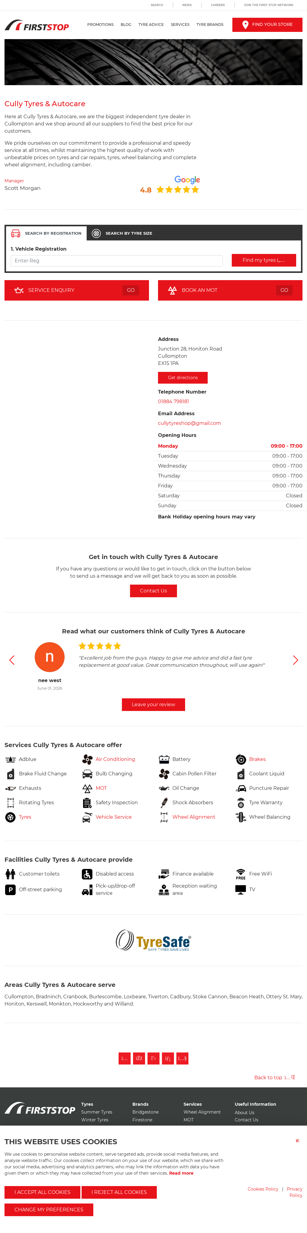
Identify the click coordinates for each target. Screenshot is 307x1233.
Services (180, 24)
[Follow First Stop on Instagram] (125, 1058)
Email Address (176, 413)
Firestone (142, 1120)
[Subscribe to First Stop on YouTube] (182, 1058)
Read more (181, 1173)
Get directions (183, 377)
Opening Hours (177, 435)
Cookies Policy (263, 1189)
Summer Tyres (96, 1112)
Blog (126, 24)
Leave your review (153, 704)
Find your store (267, 24)
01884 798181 (173, 401)
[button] (12, 660)
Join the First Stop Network (268, 5)
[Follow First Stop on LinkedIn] (168, 1058)
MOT (189, 1120)
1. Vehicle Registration (39, 249)
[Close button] (299, 1144)
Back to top (274, 1077)
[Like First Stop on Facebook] (139, 1058)
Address (168, 339)
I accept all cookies (42, 1192)
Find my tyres (264, 260)
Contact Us (153, 591)
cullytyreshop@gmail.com (189, 423)
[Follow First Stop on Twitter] (153, 1058)
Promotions (100, 24)
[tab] (46, 233)
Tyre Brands (210, 24)
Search (157, 5)
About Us (244, 1112)
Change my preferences (48, 1210)
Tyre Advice (151, 24)
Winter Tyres (94, 1120)
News (187, 5)
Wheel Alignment (202, 1112)
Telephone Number (182, 392)
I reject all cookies (119, 1192)
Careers (218, 5)
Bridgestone (145, 1112)
